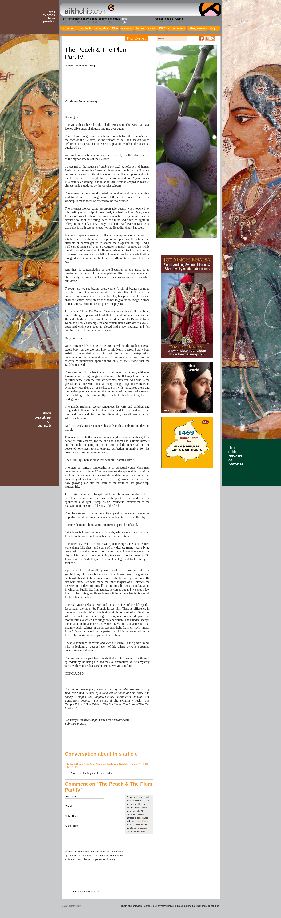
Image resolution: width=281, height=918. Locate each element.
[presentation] (94, 868)
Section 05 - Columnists (105, 21)
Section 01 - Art (63, 21)
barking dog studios (208, 906)
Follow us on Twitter (207, 38)
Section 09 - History (140, 21)
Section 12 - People (169, 21)
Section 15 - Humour (204, 21)
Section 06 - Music (116, 21)
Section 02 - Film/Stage (73, 21)
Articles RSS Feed (212, 38)
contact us (150, 906)
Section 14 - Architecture (191, 21)
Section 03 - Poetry (84, 21)
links (170, 906)
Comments (71, 825)
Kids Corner (136, 38)
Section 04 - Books (93, 21)
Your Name (71, 796)
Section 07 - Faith (123, 21)
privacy (162, 906)
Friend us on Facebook (201, 38)
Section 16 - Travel (213, 21)
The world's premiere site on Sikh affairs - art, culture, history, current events (88, 9)
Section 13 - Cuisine (178, 21)
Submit (71, 881)
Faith (96, 891)
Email (68, 806)
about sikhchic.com (131, 906)
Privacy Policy (141, 821)
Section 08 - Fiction (131, 21)
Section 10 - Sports (149, 21)
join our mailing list (185, 906)
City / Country (73, 816)
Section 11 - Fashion (159, 21)
